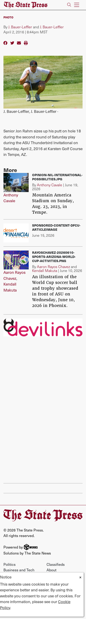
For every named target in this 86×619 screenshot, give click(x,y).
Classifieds (56, 564)
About (51, 569)
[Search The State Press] (69, 5)
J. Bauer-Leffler (20, 26)
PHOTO (8, 17)
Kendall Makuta (10, 287)
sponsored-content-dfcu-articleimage (56, 227)
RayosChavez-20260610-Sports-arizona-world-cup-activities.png (54, 256)
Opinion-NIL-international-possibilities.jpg (57, 176)
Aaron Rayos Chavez (14, 275)
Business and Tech (18, 569)
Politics (9, 564)
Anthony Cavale (10, 198)
